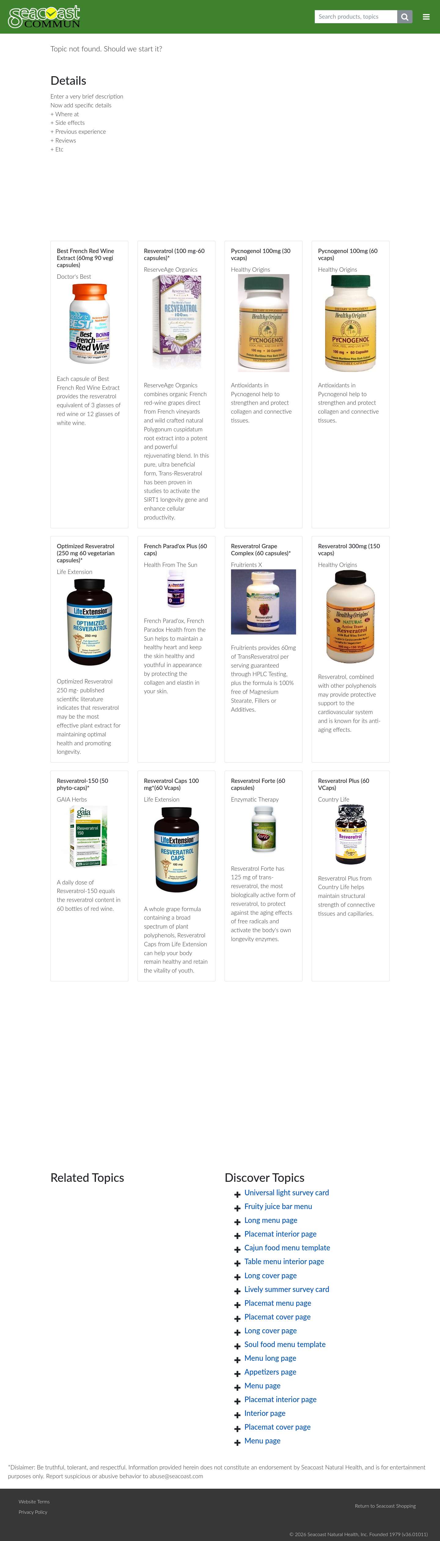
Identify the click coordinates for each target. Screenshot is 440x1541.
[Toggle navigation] (426, 17)
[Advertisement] (220, 1066)
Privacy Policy (33, 1512)
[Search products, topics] (356, 16)
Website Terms (34, 1501)
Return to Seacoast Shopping (385, 1506)
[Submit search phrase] (405, 16)
